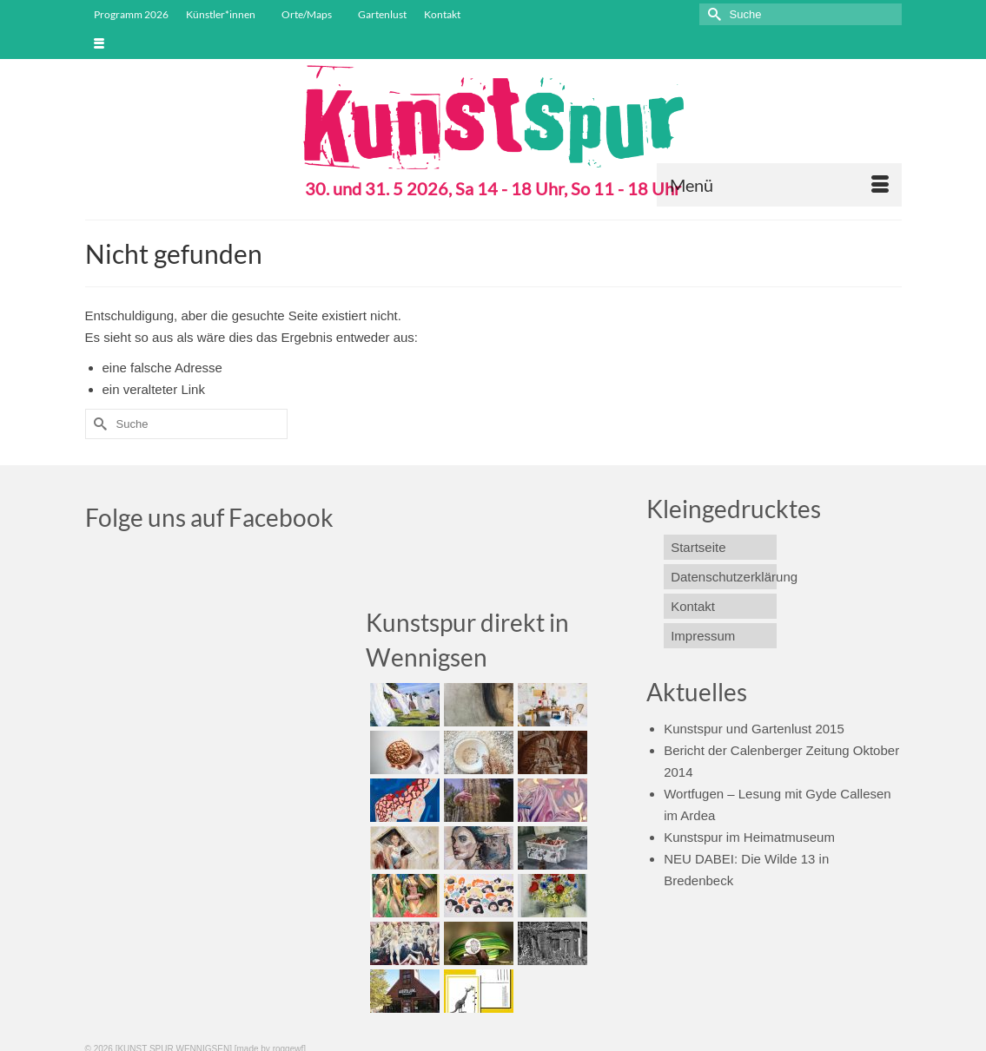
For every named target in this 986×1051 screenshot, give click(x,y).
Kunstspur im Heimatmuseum (749, 837)
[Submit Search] (712, 14)
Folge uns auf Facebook (209, 517)
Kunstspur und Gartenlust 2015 (754, 728)
